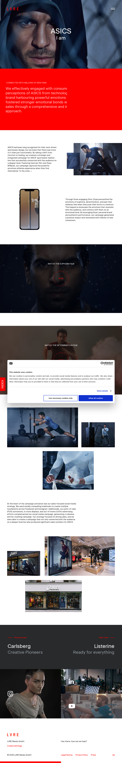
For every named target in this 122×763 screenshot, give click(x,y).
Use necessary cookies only (61, 398)
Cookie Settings (14, 746)
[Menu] (113, 9)
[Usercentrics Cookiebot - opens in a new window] (102, 363)
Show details (102, 391)
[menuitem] (67, 755)
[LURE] (13, 8)
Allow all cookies (96, 398)
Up (113, 755)
